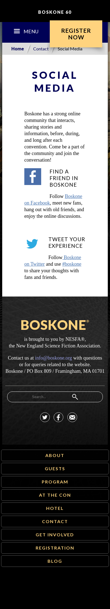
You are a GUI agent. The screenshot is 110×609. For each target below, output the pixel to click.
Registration (55, 547)
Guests (55, 468)
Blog (55, 561)
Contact (41, 48)
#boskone (71, 264)
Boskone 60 (55, 12)
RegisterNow (76, 33)
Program (55, 481)
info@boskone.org (53, 358)
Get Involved (55, 534)
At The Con (55, 494)
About (54, 455)
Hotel (55, 508)
